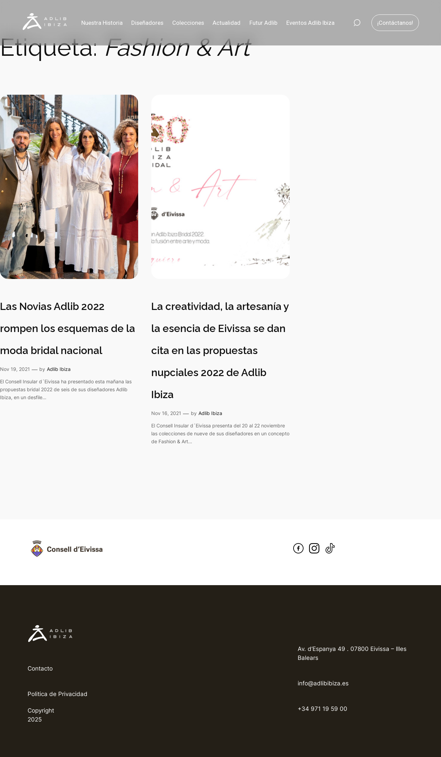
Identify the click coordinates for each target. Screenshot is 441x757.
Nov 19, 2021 (15, 369)
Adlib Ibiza (59, 369)
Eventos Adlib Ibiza (310, 22)
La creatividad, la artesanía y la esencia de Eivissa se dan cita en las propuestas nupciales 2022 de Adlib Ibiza (220, 350)
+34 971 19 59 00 (322, 708)
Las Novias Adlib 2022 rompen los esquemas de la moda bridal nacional (67, 328)
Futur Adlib (263, 22)
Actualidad (226, 22)
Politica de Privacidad (58, 694)
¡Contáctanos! (395, 22)
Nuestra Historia (102, 22)
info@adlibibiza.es (323, 683)
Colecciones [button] (188, 22)
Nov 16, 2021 (166, 413)
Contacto (40, 668)
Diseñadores (147, 22)
